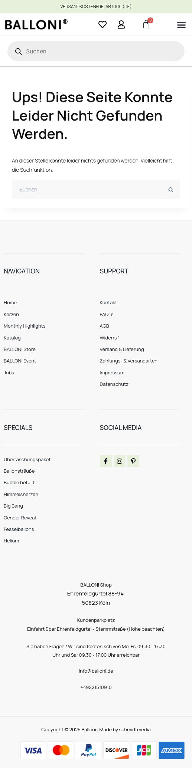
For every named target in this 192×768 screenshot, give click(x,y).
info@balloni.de (96, 670)
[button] (181, 25)
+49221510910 (96, 687)
